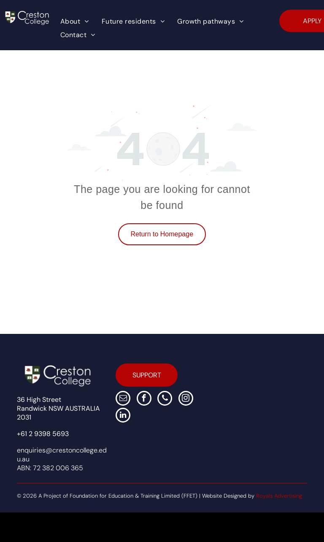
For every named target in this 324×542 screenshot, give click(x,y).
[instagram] (185, 399)
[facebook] (144, 399)
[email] (123, 399)
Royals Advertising (279, 495)
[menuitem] (74, 21)
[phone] (164, 399)
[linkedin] (123, 416)
